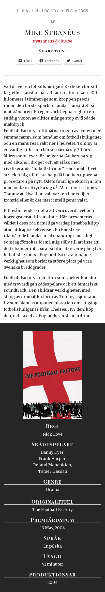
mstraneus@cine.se (52, 41)
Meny (95, 8)
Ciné (16, 9)
